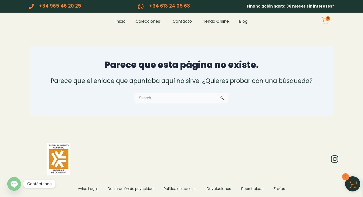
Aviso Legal (88, 188)
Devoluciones (219, 188)
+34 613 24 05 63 (169, 6)
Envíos (279, 188)
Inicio (120, 24)
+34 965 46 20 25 (60, 6)
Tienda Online (215, 24)
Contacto (182, 24)
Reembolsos (252, 188)
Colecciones (149, 24)
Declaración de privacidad (131, 188)
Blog (243, 24)
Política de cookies (180, 188)
